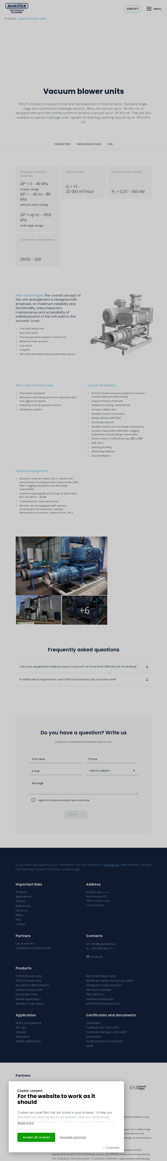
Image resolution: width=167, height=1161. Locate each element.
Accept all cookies (36, 1137)
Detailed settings (73, 1137)
